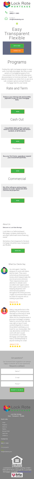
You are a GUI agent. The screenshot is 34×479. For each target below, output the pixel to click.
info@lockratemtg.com (17, 19)
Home (3, 422)
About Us (4, 427)
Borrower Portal (6, 431)
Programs (4, 424)
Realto (3, 429)
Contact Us (5, 435)
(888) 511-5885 (5, 443)
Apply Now (5, 433)
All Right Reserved (24, 472)
